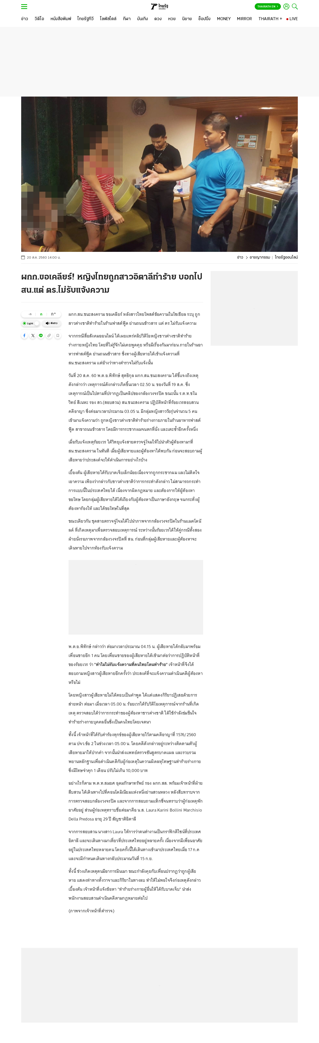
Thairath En (267, 6)
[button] (24, 335)
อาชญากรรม (260, 258)
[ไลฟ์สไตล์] (108, 19)
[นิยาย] (187, 19)
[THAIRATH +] (270, 19)
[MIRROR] (244, 19)
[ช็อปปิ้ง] (204, 19)
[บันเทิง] (142, 19)
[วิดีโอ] (39, 19)
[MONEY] (224, 19)
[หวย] (172, 19)
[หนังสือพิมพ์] (61, 19)
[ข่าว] (24, 19)
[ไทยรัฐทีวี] (86, 19)
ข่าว (240, 258)
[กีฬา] (127, 19)
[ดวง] (158, 19)
